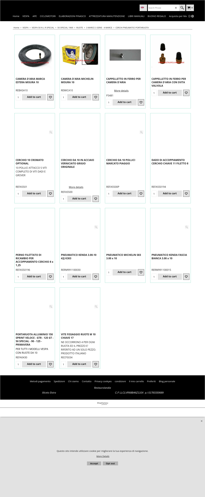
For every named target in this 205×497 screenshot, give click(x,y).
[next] (192, 16)
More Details (102, 456)
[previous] (189, 16)
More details (121, 90)
